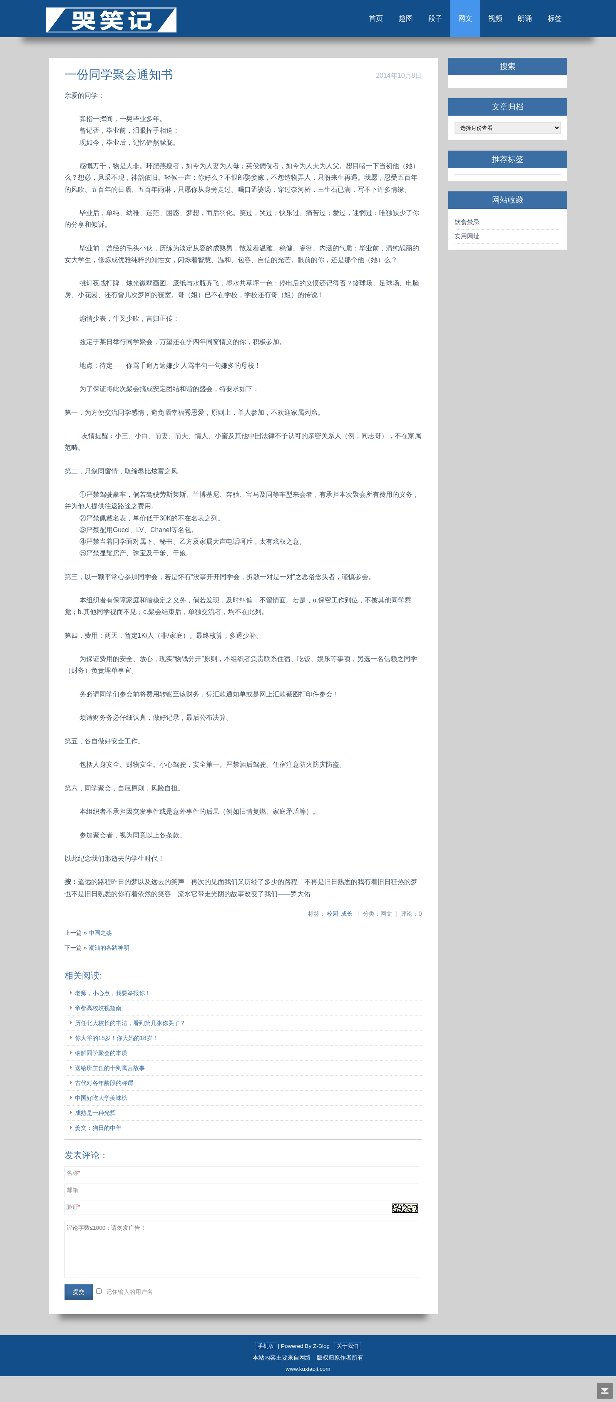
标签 (538, 20)
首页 (348, 20)
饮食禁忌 (459, 224)
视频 (475, 20)
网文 (443, 20)
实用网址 (459, 239)
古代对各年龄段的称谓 (117, 1108)
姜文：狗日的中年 (111, 1153)
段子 (412, 20)
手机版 (264, 1372)
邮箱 (85, 1216)
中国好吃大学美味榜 (114, 1123)
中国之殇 (113, 959)
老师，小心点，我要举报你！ (126, 1019)
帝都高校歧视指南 (111, 1033)
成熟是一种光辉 (108, 1138)
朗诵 (506, 20)
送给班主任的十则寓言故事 (123, 1093)
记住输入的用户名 (142, 1318)
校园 (326, 939)
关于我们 (348, 1372)
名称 (85, 1199)
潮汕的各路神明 (122, 973)
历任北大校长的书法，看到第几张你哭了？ (143, 1048)
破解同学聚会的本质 (114, 1078)
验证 (85, 1233)
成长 (340, 939)
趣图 (380, 20)
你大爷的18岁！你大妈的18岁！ (129, 1063)
